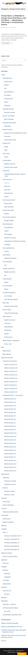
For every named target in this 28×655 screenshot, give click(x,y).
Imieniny (3, 65)
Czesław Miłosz (7, 160)
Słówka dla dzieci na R (10, 447)
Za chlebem (7, 244)
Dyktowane (7, 573)
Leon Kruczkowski (7, 285)
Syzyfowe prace (8, 337)
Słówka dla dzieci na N (10, 436)
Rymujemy (4, 587)
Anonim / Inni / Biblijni (8, 116)
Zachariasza (4, 67)
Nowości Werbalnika (8, 505)
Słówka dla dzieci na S (10, 450)
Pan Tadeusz (7, 95)
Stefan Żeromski (7, 316)
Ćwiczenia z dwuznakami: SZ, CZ (13, 536)
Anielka (6, 146)
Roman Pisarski (7, 309)
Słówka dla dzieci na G (10, 419)
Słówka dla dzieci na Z (10, 470)
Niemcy (6, 289)
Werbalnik (3, 597)
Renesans (5, 488)
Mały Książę (7, 126)
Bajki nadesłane (7, 354)
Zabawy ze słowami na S (10, 392)
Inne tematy (7, 323)
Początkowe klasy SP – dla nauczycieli (13, 395)
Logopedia (4, 529)
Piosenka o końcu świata (10, 167)
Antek (5, 150)
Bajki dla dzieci (7, 351)
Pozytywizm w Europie (10, 481)
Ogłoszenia (4, 560)
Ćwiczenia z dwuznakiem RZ (11, 546)
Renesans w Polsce (9, 494)
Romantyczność (8, 98)
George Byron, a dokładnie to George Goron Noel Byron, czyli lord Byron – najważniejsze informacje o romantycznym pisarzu (13, 20)
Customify (17, 652)
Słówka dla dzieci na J (10, 422)
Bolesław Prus (6, 143)
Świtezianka (7, 105)
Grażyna (6, 85)
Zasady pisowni (7, 584)
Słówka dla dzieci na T (10, 457)
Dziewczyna (7, 136)
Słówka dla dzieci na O (10, 440)
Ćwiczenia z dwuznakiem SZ (11, 549)
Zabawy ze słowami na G (10, 378)
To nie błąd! (6, 580)
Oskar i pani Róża (8, 207)
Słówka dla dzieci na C (10, 405)
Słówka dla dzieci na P (10, 443)
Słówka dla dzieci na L (10, 429)
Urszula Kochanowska (10, 140)
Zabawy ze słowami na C (10, 371)
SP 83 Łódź (6, 563)
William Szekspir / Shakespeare (11, 340)
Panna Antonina (8, 193)
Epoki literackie (5, 474)
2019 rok (3, 640)
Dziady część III (8, 81)
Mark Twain (6, 303)
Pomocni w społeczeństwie (10, 556)
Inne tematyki (4, 515)
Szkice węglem (8, 234)
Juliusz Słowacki (7, 279)
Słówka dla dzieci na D (10, 409)
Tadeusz (6, 196)
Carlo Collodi (6, 153)
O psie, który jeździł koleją (11, 313)
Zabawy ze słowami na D (10, 374)
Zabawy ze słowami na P (10, 388)
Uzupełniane (7, 577)
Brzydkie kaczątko (9, 220)
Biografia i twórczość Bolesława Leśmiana (15, 133)
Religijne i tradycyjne (8, 522)
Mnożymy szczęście (6, 553)
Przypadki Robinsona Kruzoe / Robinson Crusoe (14, 175)
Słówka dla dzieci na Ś (10, 453)
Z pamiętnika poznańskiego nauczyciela (14, 241)
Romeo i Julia (7, 344)
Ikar (5, 275)
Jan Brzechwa (6, 255)
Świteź (6, 102)
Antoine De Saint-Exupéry (9, 122)
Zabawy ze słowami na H (10, 381)
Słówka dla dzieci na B (10, 402)
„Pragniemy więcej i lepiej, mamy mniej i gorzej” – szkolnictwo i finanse (13, 631)
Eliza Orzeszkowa (7, 179)
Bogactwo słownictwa (7, 357)
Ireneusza (14, 65)
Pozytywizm (6, 477)
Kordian (6, 282)
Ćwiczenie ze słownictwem (10, 361)
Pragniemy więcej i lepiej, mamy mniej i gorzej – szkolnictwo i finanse (14, 636)
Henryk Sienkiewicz (8, 224)
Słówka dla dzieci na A (10, 399)
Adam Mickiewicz (7, 78)
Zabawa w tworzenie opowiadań (9, 623)
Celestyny (8, 65)
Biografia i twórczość (9, 164)
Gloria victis (7, 189)
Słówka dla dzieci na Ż (10, 467)
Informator (4, 498)
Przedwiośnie (7, 330)
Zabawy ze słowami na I (10, 385)
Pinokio (6, 157)
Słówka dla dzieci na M (10, 433)
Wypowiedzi (4, 601)
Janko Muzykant (8, 227)
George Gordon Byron (8, 210)
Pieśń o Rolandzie (9, 119)
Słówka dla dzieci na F (10, 416)
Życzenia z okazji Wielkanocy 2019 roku (11, 626)
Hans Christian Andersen (9, 217)
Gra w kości (7, 611)
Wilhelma (20, 65)
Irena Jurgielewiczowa (8, 248)
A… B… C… (6, 183)
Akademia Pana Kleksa (10, 258)
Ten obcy (6, 251)
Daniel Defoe (6, 170)
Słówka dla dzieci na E (10, 412)
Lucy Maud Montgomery (9, 292)
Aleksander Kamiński (8, 109)
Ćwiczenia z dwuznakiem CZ (11, 542)
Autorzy (3, 74)
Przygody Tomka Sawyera (11, 306)
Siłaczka (6, 333)
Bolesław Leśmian (7, 129)
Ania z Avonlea (8, 296)
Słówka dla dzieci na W (10, 464)
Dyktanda (5, 570)
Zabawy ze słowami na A (10, 364)
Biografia (13, 27)
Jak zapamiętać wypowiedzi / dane (12, 614)
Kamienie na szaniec (9, 112)
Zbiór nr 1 (5, 532)
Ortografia (3, 566)
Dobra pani (7, 186)
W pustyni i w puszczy (10, 237)
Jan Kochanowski (7, 261)
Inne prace (4, 508)
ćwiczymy (6, 594)
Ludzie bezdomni (8, 327)
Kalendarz (3, 525)
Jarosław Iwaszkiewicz (9, 268)
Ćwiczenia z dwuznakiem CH (11, 539)
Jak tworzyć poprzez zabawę (10, 608)
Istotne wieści (6, 501)
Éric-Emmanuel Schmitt (9, 200)
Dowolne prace (7, 518)
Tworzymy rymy (7, 590)
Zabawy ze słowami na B (10, 368)
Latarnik (6, 231)
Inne (5, 88)
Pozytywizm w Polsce (10, 484)
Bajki (2, 347)
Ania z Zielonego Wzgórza (11, 299)
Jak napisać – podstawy (9, 604)
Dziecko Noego (8, 203)
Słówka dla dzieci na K (10, 426)
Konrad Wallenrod (9, 92)
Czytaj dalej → (7, 43)
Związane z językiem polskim (10, 512)
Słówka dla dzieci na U (10, 460)
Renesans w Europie (9, 491)
